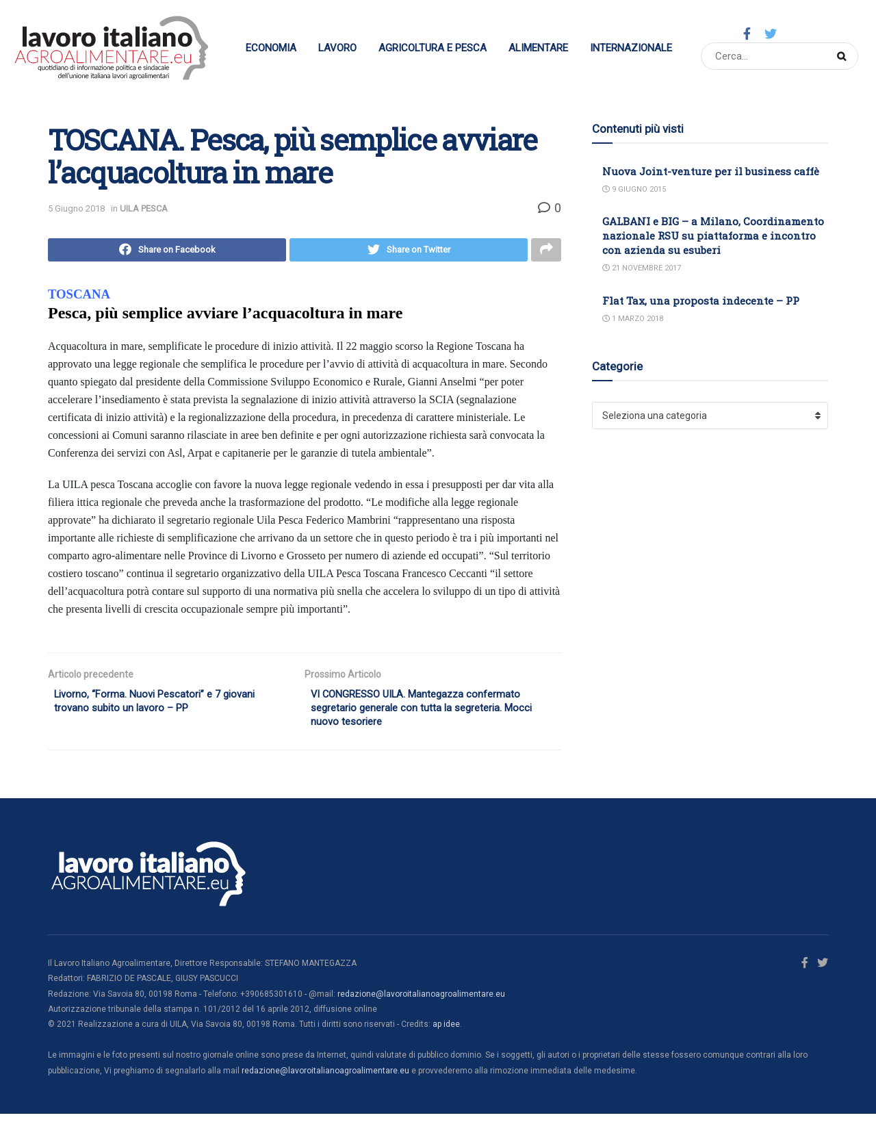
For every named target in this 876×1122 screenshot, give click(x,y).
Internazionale (631, 48)
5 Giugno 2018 (76, 208)
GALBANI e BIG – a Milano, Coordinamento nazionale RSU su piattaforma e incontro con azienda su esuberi (713, 235)
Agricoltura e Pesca (432, 48)
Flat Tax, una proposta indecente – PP (700, 300)
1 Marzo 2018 (632, 318)
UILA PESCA (144, 208)
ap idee (446, 1033)
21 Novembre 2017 (641, 268)
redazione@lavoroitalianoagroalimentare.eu (421, 1002)
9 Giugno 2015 (634, 189)
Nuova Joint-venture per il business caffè (710, 171)
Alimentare (538, 48)
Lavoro (337, 48)
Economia (271, 48)
